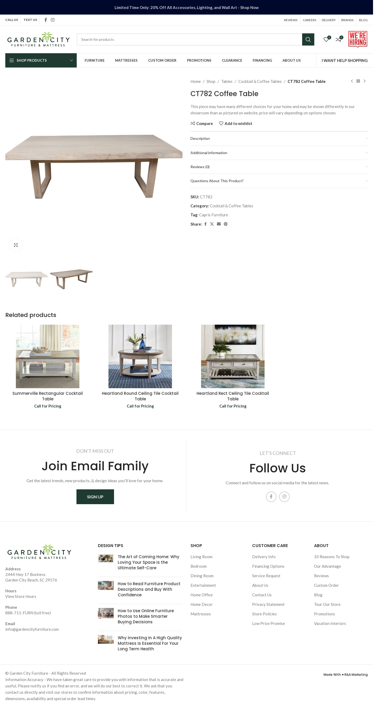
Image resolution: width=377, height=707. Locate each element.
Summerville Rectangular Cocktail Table (47, 396)
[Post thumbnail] (106, 563)
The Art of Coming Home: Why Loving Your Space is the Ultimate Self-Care (148, 562)
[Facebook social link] (46, 20)
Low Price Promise (268, 623)
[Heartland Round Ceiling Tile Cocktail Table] (140, 356)
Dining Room (202, 575)
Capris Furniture (213, 214)
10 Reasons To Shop (331, 556)
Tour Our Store (327, 604)
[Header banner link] (186, 7)
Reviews (321, 575)
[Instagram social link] (52, 20)
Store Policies (264, 613)
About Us (260, 585)
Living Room (201, 556)
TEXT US (30, 20)
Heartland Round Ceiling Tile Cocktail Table (140, 396)
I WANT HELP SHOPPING (345, 60)
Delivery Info (264, 556)
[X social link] (211, 224)
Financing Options (268, 566)
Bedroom (198, 566)
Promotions (324, 613)
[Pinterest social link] (225, 224)
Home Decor (201, 604)
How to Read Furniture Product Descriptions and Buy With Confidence (149, 589)
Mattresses (200, 613)
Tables (227, 81)
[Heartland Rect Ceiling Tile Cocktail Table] (232, 356)
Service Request (266, 575)
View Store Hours (20, 596)
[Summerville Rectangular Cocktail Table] (47, 356)
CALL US (11, 20)
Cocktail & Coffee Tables (260, 81)
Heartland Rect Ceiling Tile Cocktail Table (233, 396)
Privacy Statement (268, 604)
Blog (318, 594)
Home (195, 81)
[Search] (195, 39)
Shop (211, 81)
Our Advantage (327, 566)
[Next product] (364, 81)
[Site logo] (38, 38)
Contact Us (262, 594)
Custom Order (326, 585)
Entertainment (203, 585)
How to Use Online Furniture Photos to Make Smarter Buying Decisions (146, 616)
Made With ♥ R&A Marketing (346, 674)
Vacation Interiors (330, 623)
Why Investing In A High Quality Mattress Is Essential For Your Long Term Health (150, 643)
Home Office (201, 594)
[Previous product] (352, 81)
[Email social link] (218, 224)
